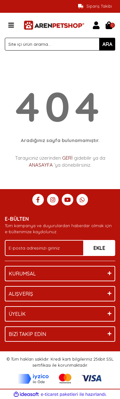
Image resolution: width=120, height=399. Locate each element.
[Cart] (108, 25)
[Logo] (53, 24)
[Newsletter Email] (60, 248)
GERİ (67, 158)
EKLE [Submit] (99, 248)
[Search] (60, 44)
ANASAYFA (41, 165)
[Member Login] (96, 25)
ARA (107, 44)
